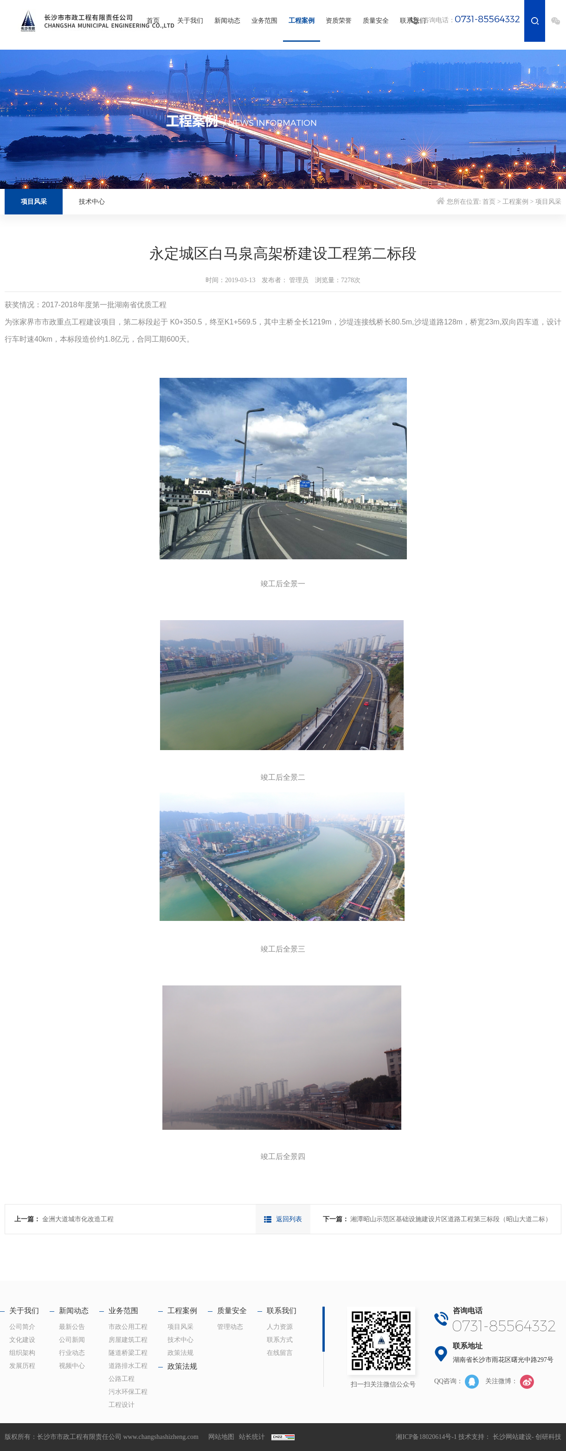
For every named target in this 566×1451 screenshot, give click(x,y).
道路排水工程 (128, 1365)
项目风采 (34, 201)
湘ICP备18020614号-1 (426, 1436)
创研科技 (548, 1436)
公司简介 (22, 1326)
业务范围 (264, 20)
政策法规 (180, 1352)
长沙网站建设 (512, 1436)
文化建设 (22, 1339)
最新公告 (72, 1326)
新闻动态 (227, 20)
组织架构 (22, 1352)
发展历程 (22, 1365)
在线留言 (280, 1352)
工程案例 (302, 20)
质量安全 (376, 20)
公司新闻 (72, 1339)
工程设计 (122, 1404)
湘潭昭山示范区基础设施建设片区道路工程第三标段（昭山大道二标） (451, 1219)
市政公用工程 (128, 1326)
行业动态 (72, 1352)
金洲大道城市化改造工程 (78, 1219)
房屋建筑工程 (128, 1339)
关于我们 (190, 20)
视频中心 (72, 1365)
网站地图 (221, 1436)
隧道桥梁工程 (128, 1352)
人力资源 (280, 1326)
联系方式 (280, 1339)
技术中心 (92, 201)
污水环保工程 (128, 1391)
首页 (153, 20)
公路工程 (122, 1378)
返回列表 (283, 1219)
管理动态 (230, 1326)
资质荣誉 (339, 20)
